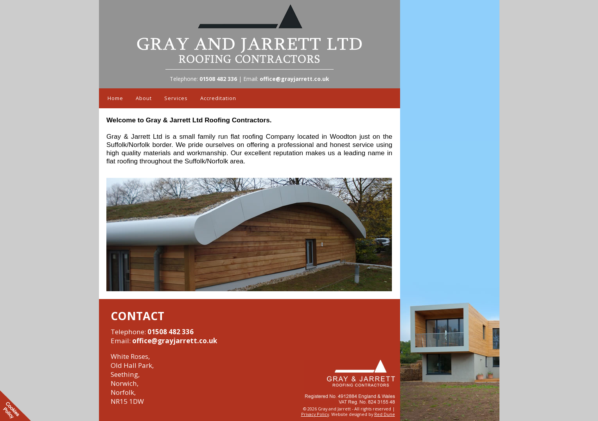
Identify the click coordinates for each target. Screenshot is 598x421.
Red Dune (384, 414)
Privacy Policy (315, 414)
